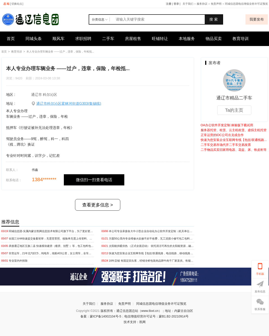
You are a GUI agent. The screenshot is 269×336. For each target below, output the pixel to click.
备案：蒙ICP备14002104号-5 (100, 316)
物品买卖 (214, 38)
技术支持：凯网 (135, 322)
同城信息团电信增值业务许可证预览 (161, 303)
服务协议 (202, 3)
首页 (11, 38)
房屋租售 (133, 38)
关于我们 (188, 3)
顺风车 (58, 38)
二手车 (108, 38)
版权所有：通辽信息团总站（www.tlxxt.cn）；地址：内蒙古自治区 (147, 311)
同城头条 (34, 38)
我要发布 (257, 19)
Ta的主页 (234, 110)
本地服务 (187, 38)
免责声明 (216, 3)
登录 (176, 3)
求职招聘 (83, 38)
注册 (168, 3)
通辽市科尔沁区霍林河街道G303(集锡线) (68, 103)
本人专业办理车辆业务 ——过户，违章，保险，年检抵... (60, 51)
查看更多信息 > (97, 204)
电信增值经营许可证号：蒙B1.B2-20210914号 (156, 316)
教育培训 (240, 38)
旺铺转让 (160, 38)
